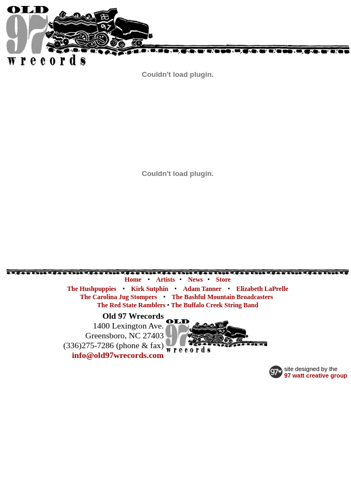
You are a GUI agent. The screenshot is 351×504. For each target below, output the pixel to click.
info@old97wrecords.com (118, 355)
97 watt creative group (315, 375)
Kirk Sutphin (149, 289)
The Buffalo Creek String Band (214, 305)
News (195, 279)
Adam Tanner (202, 289)
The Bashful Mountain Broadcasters (222, 297)
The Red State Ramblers (132, 305)
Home (133, 279)
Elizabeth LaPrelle (262, 289)
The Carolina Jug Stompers (118, 297)
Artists (165, 279)
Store (223, 279)
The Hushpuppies (91, 289)
